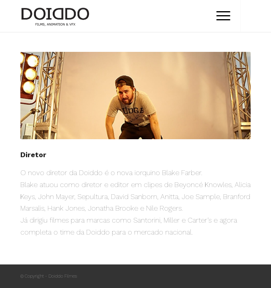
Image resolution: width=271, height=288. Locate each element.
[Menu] (219, 16)
